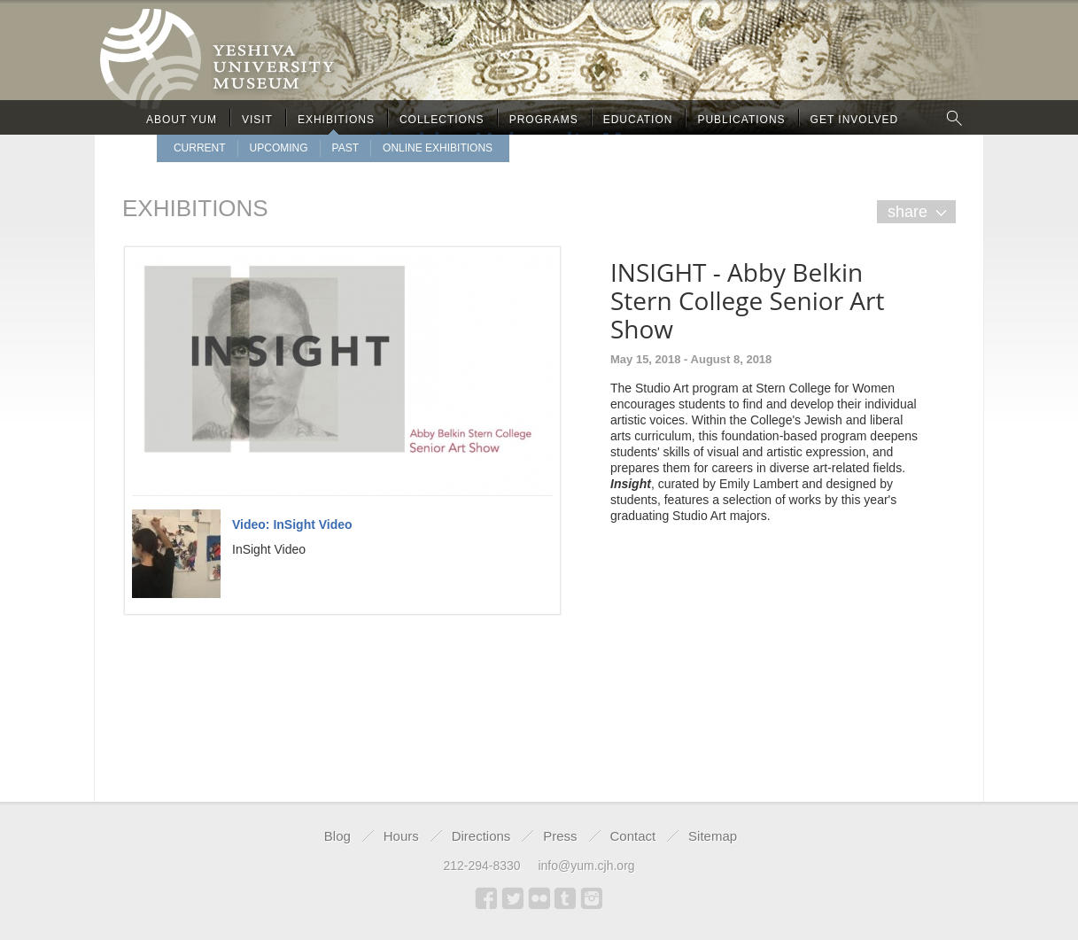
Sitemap (712, 835)
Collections (442, 119)
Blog (337, 835)
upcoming (279, 148)
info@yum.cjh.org (586, 865)
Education (638, 119)
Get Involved (854, 119)
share (907, 212)
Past (345, 148)
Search (955, 117)
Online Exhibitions (437, 148)
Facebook (486, 898)
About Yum (181, 119)
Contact (633, 835)
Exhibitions (336, 119)
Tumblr (565, 898)
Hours (401, 835)
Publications (741, 119)
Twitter (512, 898)
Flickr (539, 898)
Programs (543, 119)
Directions (481, 835)
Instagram (591, 898)
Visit (257, 119)
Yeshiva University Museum (539, 131)
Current (200, 148)
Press (560, 835)
